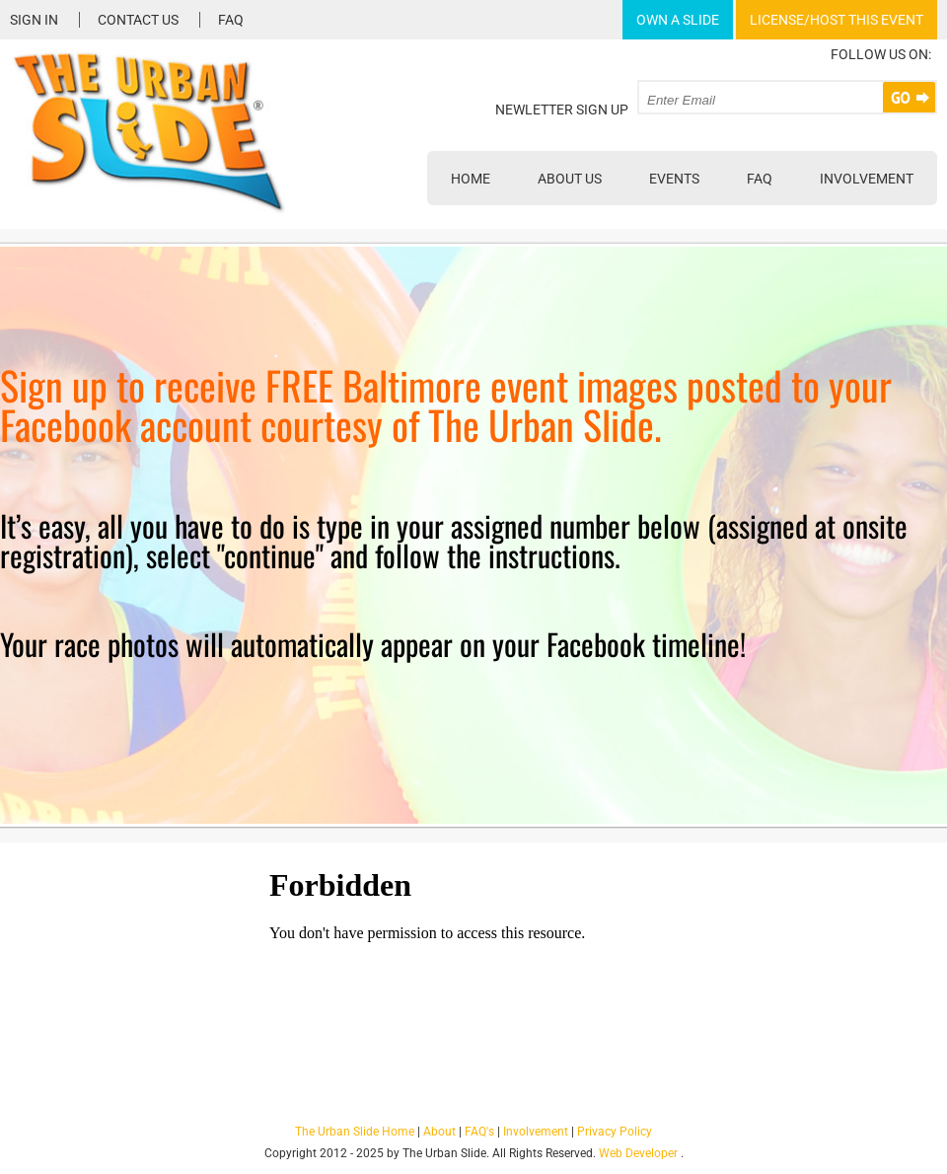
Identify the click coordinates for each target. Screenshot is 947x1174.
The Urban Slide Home (354, 1131)
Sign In (34, 20)
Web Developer (638, 1153)
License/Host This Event (836, 20)
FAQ (231, 20)
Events (674, 178)
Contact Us (138, 20)
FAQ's (479, 1131)
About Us (570, 178)
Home (470, 178)
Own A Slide (677, 20)
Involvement (866, 178)
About (439, 1131)
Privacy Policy (614, 1131)
